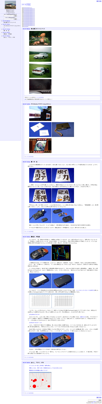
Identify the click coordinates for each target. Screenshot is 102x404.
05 (27, 8)
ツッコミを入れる (39, 97)
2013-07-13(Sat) (26, 161)
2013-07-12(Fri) (26, 104)
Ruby (92, 402)
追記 (100, 1)
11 (30, 7)
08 (27, 7)
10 (29, 7)
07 (26, 7)
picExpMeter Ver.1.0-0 (34, 314)
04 (26, 8)
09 (28, 7)
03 (25, 8)
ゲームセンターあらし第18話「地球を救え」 (40, 365)
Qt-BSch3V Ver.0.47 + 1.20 (35, 322)
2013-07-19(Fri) (26, 236)
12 (31, 7)
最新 (98, 1)
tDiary (94, 401)
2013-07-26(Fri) (26, 362)
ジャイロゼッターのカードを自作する (85, 290)
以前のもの (83, 316)
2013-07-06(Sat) (26, 28)
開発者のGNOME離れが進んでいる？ (38, 370)
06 (25, 7)
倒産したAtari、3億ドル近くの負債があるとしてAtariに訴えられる (45, 368)
